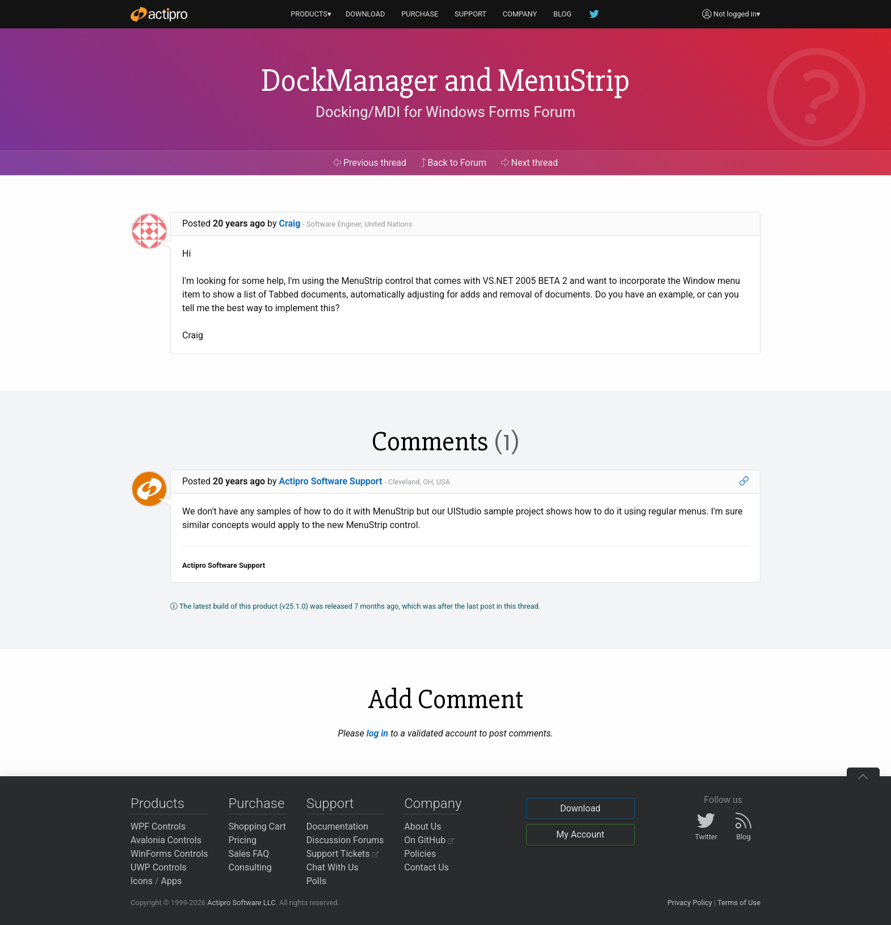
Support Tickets (342, 853)
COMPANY (520, 14)
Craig (290, 223)
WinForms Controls (169, 853)
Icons (142, 881)
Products (157, 803)
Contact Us (426, 867)
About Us (422, 826)
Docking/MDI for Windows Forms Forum (445, 111)
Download (580, 808)
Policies (420, 853)
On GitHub (429, 840)
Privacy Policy (689, 902)
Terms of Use (738, 902)
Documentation (337, 826)
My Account (580, 834)
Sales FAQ (249, 853)
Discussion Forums (345, 840)
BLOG (562, 14)
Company (432, 803)
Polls (316, 881)
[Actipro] (159, 14)
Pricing (243, 840)
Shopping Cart (257, 826)
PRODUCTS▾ (311, 14)
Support (330, 803)
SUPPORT (470, 14)
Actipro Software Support (331, 481)
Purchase (257, 803)
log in (377, 733)
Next (529, 162)
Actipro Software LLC (241, 902)
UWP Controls (159, 867)
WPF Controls (158, 826)
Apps (171, 881)
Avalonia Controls (166, 840)
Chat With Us (332, 867)
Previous (369, 162)
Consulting (250, 867)
